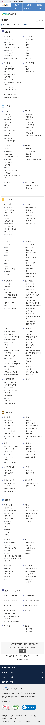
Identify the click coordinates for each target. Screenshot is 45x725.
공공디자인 (28, 334)
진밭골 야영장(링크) (11, 404)
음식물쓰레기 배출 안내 (32, 247)
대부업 (7, 237)
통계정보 (28, 582)
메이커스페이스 (9, 213)
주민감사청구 (9, 159)
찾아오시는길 (29, 519)
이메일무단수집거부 (29, 716)
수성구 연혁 (8, 521)
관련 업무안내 (9, 334)
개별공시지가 (9, 353)
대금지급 (28, 449)
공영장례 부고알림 (10, 138)
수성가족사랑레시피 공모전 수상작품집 (13, 560)
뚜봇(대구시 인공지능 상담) (33, 159)
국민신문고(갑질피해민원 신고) (12, 177)
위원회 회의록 (29, 473)
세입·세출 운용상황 (31, 428)
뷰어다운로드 (13, 718)
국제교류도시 (9, 571)
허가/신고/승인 (30, 345)
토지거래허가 (9, 358)
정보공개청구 (9, 423)
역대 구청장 (8, 535)
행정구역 (7, 527)
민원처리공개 (29, 63)
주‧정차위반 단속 (31, 292)
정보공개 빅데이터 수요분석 (12, 438)
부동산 (27, 50)
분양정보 (28, 356)
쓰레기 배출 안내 (30, 245)
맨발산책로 (8, 401)
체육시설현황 (9, 388)
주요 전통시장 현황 (10, 229)
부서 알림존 (28, 632)
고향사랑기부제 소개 (31, 185)
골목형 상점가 (9, 232)
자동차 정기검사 (30, 284)
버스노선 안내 (29, 314)
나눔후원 (7, 272)
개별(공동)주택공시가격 (12, 372)
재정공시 (28, 420)
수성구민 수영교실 (10, 382)
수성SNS (28, 551)
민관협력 (7, 579)
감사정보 (7, 454)
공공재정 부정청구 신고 (12, 157)
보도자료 (7, 133)
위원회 (26, 467)
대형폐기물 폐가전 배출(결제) (33, 254)
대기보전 (28, 266)
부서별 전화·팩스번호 (31, 511)
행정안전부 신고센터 (11, 170)
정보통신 (28, 58)
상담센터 (27, 146)
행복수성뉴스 (29, 545)
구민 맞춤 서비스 (10, 94)
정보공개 (7, 417)
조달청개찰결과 (30, 457)
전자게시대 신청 (10, 69)
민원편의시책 (9, 53)
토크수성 (7, 182)
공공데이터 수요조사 (11, 491)
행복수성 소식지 (30, 542)
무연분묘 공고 (9, 136)
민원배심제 (8, 56)
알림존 (26, 626)
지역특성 (7, 524)
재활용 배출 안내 (30, 250)
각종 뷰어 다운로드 (10, 601)
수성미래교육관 (30, 224)
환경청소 (28, 56)
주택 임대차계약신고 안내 (12, 340)
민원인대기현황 (9, 40)
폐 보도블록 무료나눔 (31, 372)
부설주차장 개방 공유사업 (33, 306)
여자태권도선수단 (10, 548)
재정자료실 (28, 431)
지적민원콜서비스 (10, 361)
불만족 (26, 647)
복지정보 (7, 242)
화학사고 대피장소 (31, 263)
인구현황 (7, 529)
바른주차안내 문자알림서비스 (33, 317)
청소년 (7, 250)
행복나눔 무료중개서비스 (12, 350)
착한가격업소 (9, 224)
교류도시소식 (9, 574)
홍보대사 (7, 551)
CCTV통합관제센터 (11, 295)
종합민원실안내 (9, 42)
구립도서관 (28, 215)
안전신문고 (8, 168)
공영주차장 (28, 298)
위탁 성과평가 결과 (10, 462)
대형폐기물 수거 (10, 74)
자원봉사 (7, 274)
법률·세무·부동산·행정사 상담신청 (13, 83)
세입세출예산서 (30, 423)
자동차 (27, 48)
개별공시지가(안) (10, 356)
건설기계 (28, 364)
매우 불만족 (32, 647)
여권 (26, 42)
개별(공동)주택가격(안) (12, 375)
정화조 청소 (28, 271)
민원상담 (7, 149)
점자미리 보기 (38, 20)
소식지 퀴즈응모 (30, 125)
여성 (6, 255)
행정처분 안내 (29, 72)
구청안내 (27, 505)
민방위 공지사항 (10, 303)
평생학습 (28, 210)
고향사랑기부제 (29, 182)
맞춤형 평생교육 (30, 218)
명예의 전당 (28, 188)
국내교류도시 (9, 568)
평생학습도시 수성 (31, 207)
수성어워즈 (8, 545)
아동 (6, 247)
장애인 (7, 266)
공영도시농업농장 (10, 90)
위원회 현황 (28, 470)
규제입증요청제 (30, 133)
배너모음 (27, 611)
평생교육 (27, 204)
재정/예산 (27, 417)
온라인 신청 (8, 63)
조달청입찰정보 (30, 454)
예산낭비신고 (9, 162)
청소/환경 (27, 242)
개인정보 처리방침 (10, 614)
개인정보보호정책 (10, 611)
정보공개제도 (9, 420)
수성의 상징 (8, 508)
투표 (6, 185)
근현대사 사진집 (10, 553)
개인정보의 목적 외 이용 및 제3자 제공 (13, 618)
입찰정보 (7, 125)
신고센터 (7, 146)
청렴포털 (7, 165)
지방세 (27, 45)
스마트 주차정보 (30, 300)
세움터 (27, 69)
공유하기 (42, 20)
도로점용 (28, 358)
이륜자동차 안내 (30, 308)
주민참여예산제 (30, 122)
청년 (6, 253)
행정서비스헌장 (9, 449)
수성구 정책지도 (10, 519)
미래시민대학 (29, 213)
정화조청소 (8, 77)
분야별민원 (28, 37)
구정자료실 (28, 565)
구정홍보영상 (9, 513)
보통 (22, 647)
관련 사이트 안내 (10, 332)
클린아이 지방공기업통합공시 (33, 438)
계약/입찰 (27, 443)
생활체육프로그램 (10, 385)
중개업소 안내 (9, 342)
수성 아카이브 (29, 579)
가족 (6, 258)
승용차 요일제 (29, 311)
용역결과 (7, 460)
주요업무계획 (29, 574)
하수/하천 (28, 366)
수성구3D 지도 (29, 521)
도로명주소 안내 (10, 366)
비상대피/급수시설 (10, 308)
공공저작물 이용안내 (31, 483)
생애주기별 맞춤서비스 (12, 98)
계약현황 (28, 446)
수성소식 (7, 111)
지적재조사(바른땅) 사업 (12, 364)
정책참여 (28, 120)
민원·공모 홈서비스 (10, 141)
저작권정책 (8, 606)
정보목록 (7, 428)
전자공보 (7, 128)
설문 (6, 188)
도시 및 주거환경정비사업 (33, 353)
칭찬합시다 (28, 114)
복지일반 (7, 245)
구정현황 (7, 516)
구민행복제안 (29, 117)
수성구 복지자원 (10, 269)
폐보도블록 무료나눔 (11, 80)
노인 (6, 263)
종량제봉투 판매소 (31, 258)
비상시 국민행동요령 (11, 306)
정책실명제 (8, 452)
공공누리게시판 (30, 486)
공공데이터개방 (9, 480)
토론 (6, 191)
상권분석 (7, 486)
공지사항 (7, 114)
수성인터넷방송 (30, 548)
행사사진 (7, 577)
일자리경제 (8, 207)
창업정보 (7, 218)
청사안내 (28, 516)
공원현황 (7, 393)
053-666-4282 (35, 656)
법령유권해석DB (10, 473)
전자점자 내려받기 (35, 20)
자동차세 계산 (29, 289)
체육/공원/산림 (9, 379)
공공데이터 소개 (10, 483)
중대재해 (7, 287)
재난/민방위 (8, 281)
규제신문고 (8, 173)
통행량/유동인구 (10, 489)
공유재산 (7, 369)
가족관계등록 (29, 40)
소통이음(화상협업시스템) (33, 136)
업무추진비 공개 (10, 431)
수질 (26, 260)
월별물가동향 (9, 221)
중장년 (7, 261)
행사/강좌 (8, 120)
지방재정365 (29, 434)
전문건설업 (28, 361)
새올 (26, 66)
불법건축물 (28, 342)
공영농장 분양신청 (31, 274)
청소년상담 (28, 154)
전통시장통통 (9, 226)
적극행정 (28, 130)
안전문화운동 (9, 284)
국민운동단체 (29, 128)
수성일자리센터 (9, 210)
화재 (6, 289)
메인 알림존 (28, 629)
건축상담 (28, 157)
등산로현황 (8, 396)
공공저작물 (28, 480)
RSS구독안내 (29, 596)
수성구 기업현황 (10, 215)
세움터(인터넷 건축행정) (32, 350)
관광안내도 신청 (10, 87)
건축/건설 (27, 328)
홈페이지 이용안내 (10, 596)
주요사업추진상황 (30, 577)
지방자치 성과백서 (31, 571)
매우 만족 (12, 647)
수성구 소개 (8, 505)
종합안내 (7, 37)
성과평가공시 (9, 457)
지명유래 (7, 532)
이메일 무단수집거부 (31, 601)
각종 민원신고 (9, 151)
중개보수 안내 (9, 345)
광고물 (27, 53)
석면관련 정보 (29, 276)
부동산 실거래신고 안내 (12, 337)
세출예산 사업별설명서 (32, 426)
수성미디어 (28, 539)
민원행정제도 (9, 50)
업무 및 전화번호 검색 (31, 513)
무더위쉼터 (8, 292)
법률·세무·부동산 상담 (32, 151)
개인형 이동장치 (30, 324)
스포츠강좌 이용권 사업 (12, 390)
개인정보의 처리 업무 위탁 (13, 621)
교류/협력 (7, 565)
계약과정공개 (9, 434)
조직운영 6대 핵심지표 (12, 446)
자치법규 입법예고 (10, 130)
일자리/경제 (8, 204)
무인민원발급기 (9, 45)
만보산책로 (8, 398)
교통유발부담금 (30, 321)
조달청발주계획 (30, 452)
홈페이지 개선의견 (30, 606)
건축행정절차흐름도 (31, 337)
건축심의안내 (29, 340)
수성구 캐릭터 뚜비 (10, 511)
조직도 (27, 508)
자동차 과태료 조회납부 (32, 295)
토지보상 (28, 369)
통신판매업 (8, 234)
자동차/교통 (28, 281)
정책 (5, 443)
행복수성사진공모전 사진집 (13, 556)
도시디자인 (28, 332)
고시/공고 (8, 117)
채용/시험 (8, 122)
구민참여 (27, 111)
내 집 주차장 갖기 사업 (32, 303)
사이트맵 (7, 626)
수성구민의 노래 (10, 542)
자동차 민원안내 (30, 287)
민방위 (7, 300)
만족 (18, 647)
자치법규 (7, 476)
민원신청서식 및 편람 (11, 58)
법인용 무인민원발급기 (12, 48)
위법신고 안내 (9, 348)
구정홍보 (7, 539)
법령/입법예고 (9, 467)
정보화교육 (8, 72)
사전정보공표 (9, 426)
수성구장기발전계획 (31, 568)
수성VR (27, 553)
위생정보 (27, 379)
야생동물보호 (29, 268)
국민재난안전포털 (10, 298)
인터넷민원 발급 (10, 66)
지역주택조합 (29, 375)
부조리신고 (8, 154)
